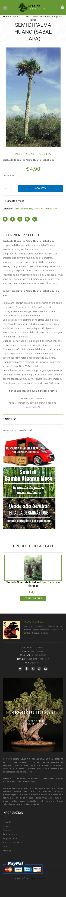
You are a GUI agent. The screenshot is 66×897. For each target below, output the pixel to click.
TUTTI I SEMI (24, 16)
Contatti (7, 830)
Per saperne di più (33, 598)
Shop (5, 846)
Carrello (7, 821)
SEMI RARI (38, 208)
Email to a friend (15, 200)
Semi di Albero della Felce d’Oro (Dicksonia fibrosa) (33, 584)
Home (6, 16)
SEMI (14, 16)
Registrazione (10, 838)
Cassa (6, 826)
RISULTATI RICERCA (12, 842)
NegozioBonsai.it (39, 878)
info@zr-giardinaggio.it (36, 659)
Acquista (40, 188)
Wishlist (7, 850)
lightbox (9, 140)
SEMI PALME (26, 208)
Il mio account (10, 834)
